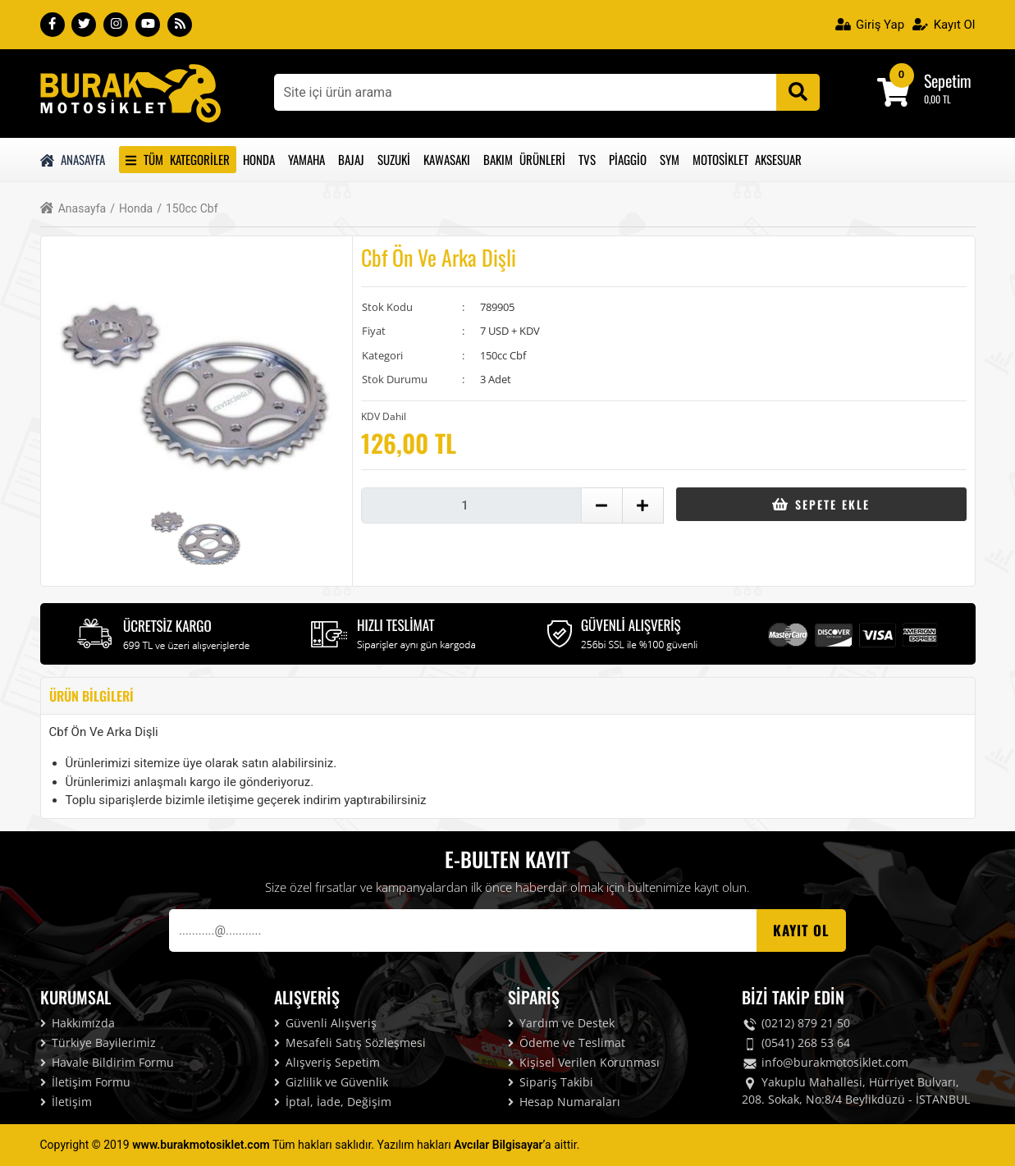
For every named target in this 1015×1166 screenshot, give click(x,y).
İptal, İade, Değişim (332, 1101)
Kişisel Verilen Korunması (584, 1062)
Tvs (587, 159)
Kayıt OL (801, 930)
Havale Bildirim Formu (107, 1062)
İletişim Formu (85, 1082)
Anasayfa (73, 159)
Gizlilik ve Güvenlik (331, 1082)
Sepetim (948, 80)
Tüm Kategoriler (177, 159)
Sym (669, 159)
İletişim (66, 1101)
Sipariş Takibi (550, 1082)
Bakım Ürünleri (524, 159)
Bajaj (351, 159)
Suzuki (393, 159)
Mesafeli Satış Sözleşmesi (350, 1042)
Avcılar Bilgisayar (498, 1144)
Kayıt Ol (943, 24)
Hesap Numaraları (564, 1101)
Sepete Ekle (821, 504)
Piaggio (628, 159)
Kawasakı (446, 159)
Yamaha (306, 159)
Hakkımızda (77, 1023)
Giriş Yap (870, 24)
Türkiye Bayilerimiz (98, 1042)
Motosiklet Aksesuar (747, 159)
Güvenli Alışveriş (325, 1023)
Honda (259, 159)
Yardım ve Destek (561, 1023)
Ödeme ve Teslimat (566, 1042)
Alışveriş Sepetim (327, 1062)
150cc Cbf (187, 209)
